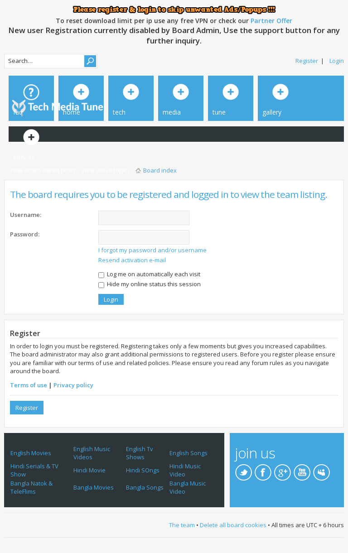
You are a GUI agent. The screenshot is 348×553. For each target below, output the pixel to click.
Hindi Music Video (185, 470)
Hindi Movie (89, 470)
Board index (160, 170)
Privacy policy (73, 385)
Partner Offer (271, 20)
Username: (25, 215)
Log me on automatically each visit (149, 274)
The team (182, 525)
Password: (24, 234)
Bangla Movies (93, 487)
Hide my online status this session (149, 284)
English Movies (30, 453)
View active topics (106, 170)
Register (306, 61)
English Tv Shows (139, 453)
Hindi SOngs (143, 470)
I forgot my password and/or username (152, 250)
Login (336, 61)
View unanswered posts (43, 170)
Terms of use (28, 385)
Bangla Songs (145, 487)
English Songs (188, 453)
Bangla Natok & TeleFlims (31, 487)
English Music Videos (91, 453)
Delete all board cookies (233, 525)
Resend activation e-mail (132, 260)
